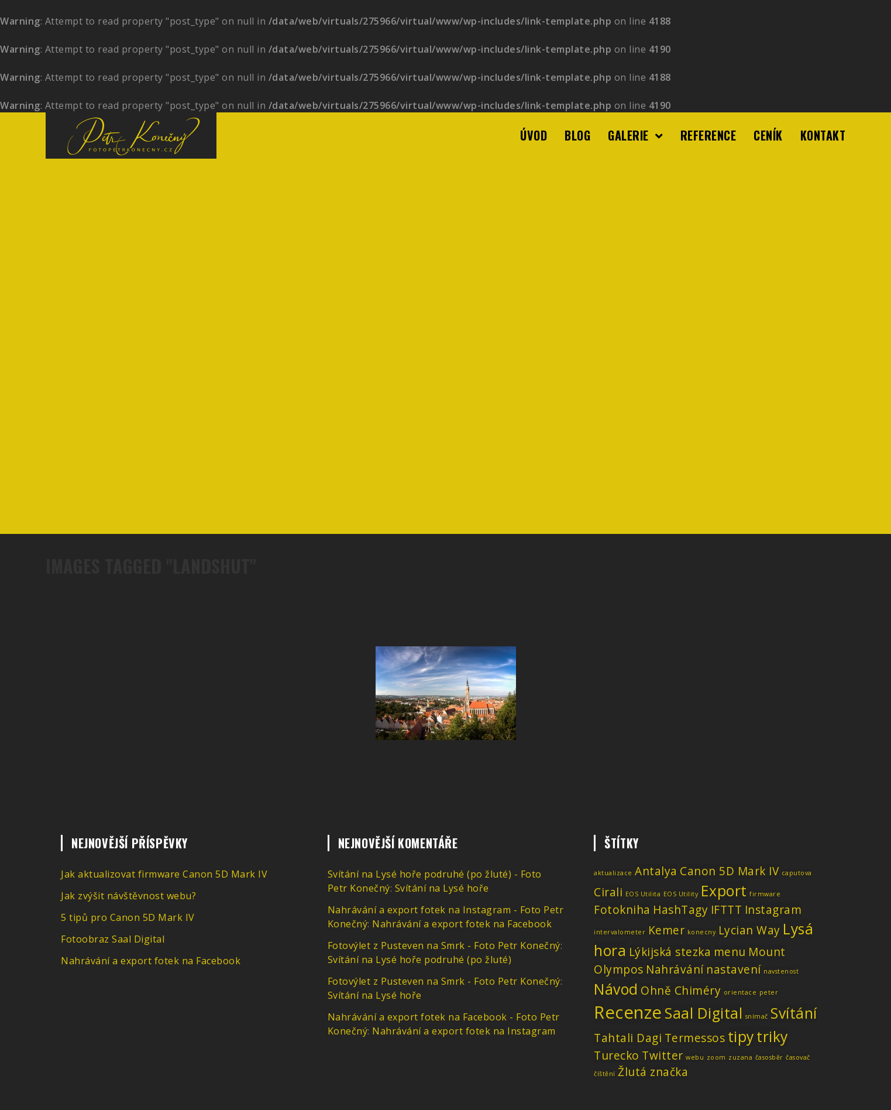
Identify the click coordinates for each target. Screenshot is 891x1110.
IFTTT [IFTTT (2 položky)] (726, 909)
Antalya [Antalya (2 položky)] (656, 871)
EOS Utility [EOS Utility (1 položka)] (681, 894)
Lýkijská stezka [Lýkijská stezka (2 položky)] (670, 952)
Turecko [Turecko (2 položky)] (616, 1055)
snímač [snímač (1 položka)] (756, 1016)
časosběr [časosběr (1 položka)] (769, 1057)
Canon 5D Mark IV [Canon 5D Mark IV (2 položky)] (729, 871)
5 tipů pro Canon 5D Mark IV (128, 917)
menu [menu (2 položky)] (730, 952)
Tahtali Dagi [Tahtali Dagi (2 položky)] (628, 1038)
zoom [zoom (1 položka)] (716, 1057)
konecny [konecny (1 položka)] (701, 932)
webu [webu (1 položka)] (695, 1057)
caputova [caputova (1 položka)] (797, 873)
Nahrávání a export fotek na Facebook (150, 960)
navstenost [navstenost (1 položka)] (781, 971)
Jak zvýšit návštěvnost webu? (128, 895)
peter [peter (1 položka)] (769, 992)
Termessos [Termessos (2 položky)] (695, 1038)
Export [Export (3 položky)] (724, 890)
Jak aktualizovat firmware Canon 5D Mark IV (164, 874)
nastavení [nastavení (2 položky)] (733, 969)
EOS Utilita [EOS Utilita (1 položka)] (643, 894)
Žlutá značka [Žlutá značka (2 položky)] (653, 1072)
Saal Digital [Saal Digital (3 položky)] (703, 1013)
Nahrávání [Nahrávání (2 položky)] (675, 969)
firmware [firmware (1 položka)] (764, 894)
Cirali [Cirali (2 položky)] (608, 892)
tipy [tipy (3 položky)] (741, 1036)
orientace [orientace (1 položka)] (740, 992)
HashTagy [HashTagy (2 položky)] (680, 909)
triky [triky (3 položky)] (772, 1036)
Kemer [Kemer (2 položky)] (666, 930)
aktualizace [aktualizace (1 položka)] (613, 873)
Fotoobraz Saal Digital (112, 939)
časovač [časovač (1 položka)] (798, 1057)
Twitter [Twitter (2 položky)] (662, 1055)
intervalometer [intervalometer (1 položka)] (619, 932)
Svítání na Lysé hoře (442, 888)
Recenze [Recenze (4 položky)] (628, 1012)
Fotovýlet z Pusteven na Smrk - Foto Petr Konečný (444, 945)
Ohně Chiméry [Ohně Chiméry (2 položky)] (681, 990)
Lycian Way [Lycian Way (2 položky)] (749, 930)
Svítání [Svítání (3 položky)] (793, 1013)
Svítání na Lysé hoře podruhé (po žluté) (420, 959)
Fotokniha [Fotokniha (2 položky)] (622, 909)
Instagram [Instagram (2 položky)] (773, 909)
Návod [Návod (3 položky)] (616, 989)
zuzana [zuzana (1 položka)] (740, 1057)
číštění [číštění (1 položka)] (604, 1074)
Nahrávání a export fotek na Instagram (464, 1031)
